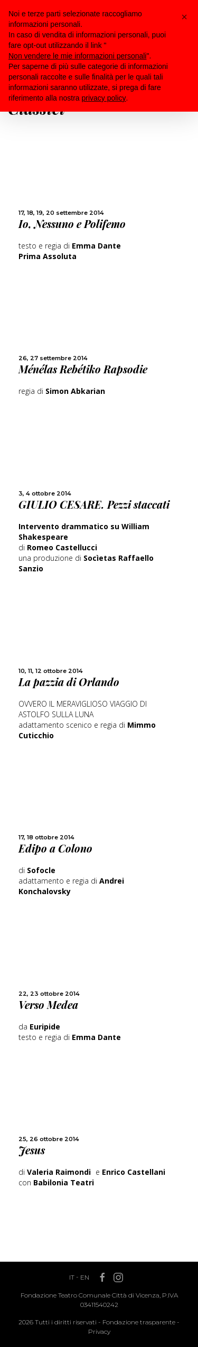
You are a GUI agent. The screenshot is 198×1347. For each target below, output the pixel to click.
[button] (184, 16)
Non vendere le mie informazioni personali (77, 56)
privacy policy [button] (104, 98)
